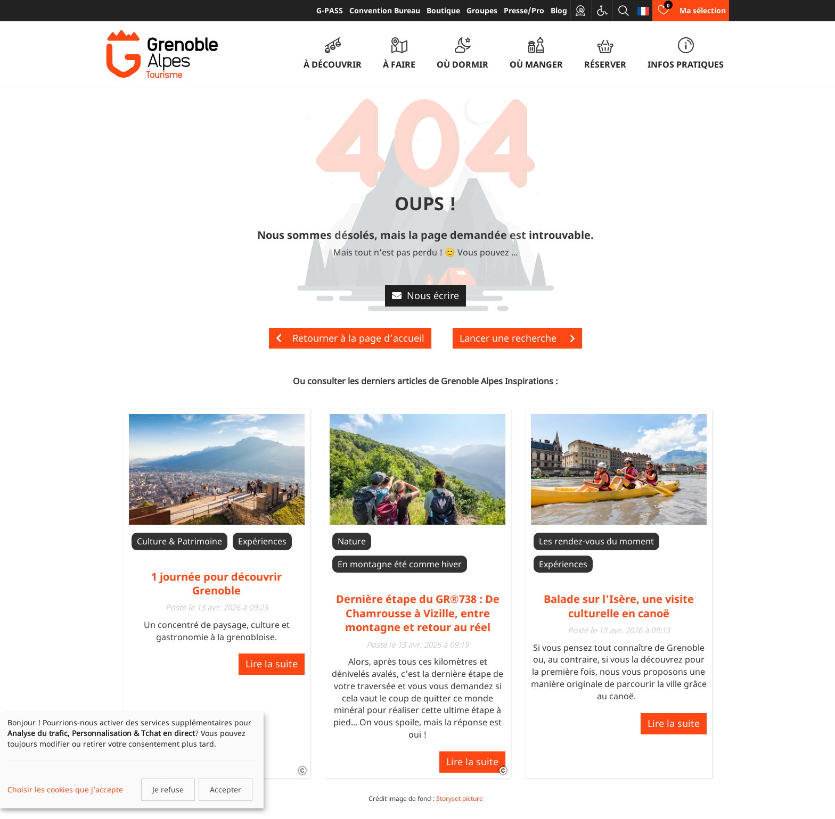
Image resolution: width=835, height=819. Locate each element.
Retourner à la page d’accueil (350, 338)
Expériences (262, 541)
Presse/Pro (524, 10)
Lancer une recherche (517, 338)
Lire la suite (271, 663)
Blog (559, 10)
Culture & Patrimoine (179, 541)
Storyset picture (459, 798)
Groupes (481, 10)
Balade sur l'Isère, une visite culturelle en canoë (619, 606)
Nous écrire (425, 295)
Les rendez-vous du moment (596, 541)
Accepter (225, 789)
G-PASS (329, 10)
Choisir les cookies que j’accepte (65, 789)
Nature (352, 541)
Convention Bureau (384, 10)
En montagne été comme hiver (400, 564)
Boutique (443, 10)
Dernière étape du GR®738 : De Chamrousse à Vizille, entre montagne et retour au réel (418, 613)
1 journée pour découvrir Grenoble (216, 583)
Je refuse (168, 789)
